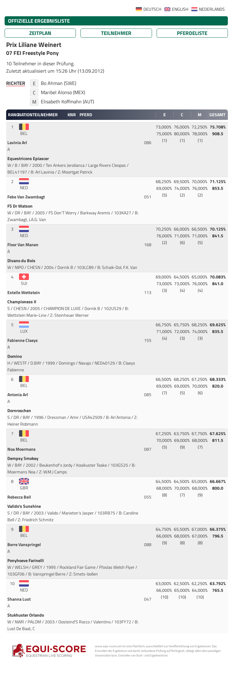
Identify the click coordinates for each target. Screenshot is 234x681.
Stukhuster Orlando (26, 615)
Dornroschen (19, 410)
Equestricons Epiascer (28, 158)
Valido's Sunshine (24, 506)
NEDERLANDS (212, 9)
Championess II (22, 301)
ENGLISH (180, 9)
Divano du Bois (21, 260)
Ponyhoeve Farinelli (26, 560)
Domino (15, 356)
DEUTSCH (152, 9)
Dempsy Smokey (23, 458)
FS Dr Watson (20, 206)
